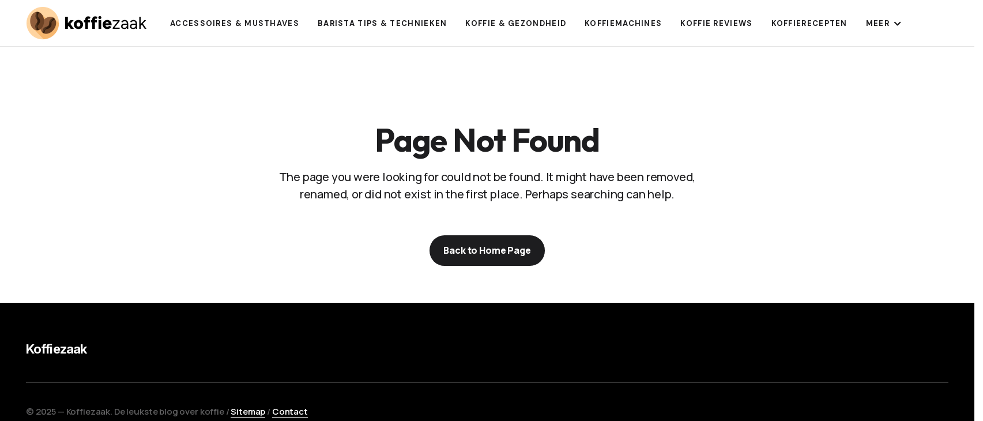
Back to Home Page (486, 250)
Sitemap (248, 411)
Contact (290, 411)
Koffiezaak (56, 348)
